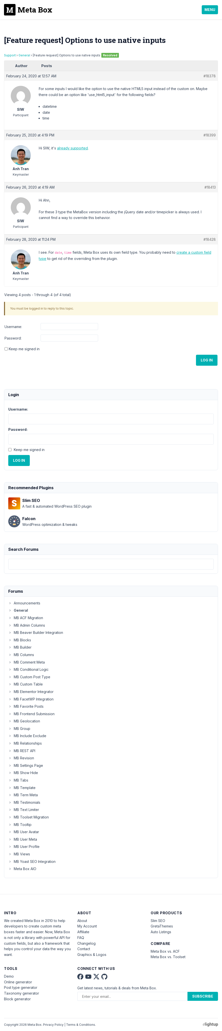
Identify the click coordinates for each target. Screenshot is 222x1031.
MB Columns (21, 655)
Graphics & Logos (91, 954)
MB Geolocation (24, 721)
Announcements (24, 603)
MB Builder (20, 647)
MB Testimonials (24, 802)
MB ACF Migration (25, 618)
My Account (87, 926)
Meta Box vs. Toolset (168, 957)
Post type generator (20, 987)
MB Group (19, 728)
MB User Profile (24, 846)
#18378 (209, 76)
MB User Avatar (23, 832)
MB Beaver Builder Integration (35, 632)
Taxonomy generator (21, 993)
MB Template (22, 788)
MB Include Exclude (27, 736)
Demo (9, 976)
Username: (13, 327)
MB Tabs (18, 780)
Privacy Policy (53, 1025)
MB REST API (21, 751)
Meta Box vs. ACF (165, 951)
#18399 (209, 135)
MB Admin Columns (26, 625)
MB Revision (21, 758)
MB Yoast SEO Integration (32, 861)
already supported (72, 148)
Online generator (18, 982)
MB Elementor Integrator (31, 691)
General (24, 55)
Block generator (17, 999)
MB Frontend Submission (31, 714)
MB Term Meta (23, 795)
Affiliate (83, 932)
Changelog (86, 943)
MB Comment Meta (26, 662)
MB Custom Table (25, 684)
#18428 (209, 239)
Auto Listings (161, 932)
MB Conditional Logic (28, 669)
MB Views (19, 854)
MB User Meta (22, 839)
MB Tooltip (20, 824)
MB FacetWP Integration (31, 699)
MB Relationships (25, 743)
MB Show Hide (23, 773)
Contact (83, 949)
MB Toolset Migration (28, 817)
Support (10, 55)
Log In (207, 360)
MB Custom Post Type (29, 677)
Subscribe (202, 996)
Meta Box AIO (22, 869)
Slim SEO (158, 920)
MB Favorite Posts (26, 706)
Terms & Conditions (80, 1025)
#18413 (210, 187)
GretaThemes (162, 926)
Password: (13, 338)
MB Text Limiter (23, 809)
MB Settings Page (25, 765)
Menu (209, 9)
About (82, 920)
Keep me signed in (24, 349)
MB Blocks (19, 640)
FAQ (80, 937)
